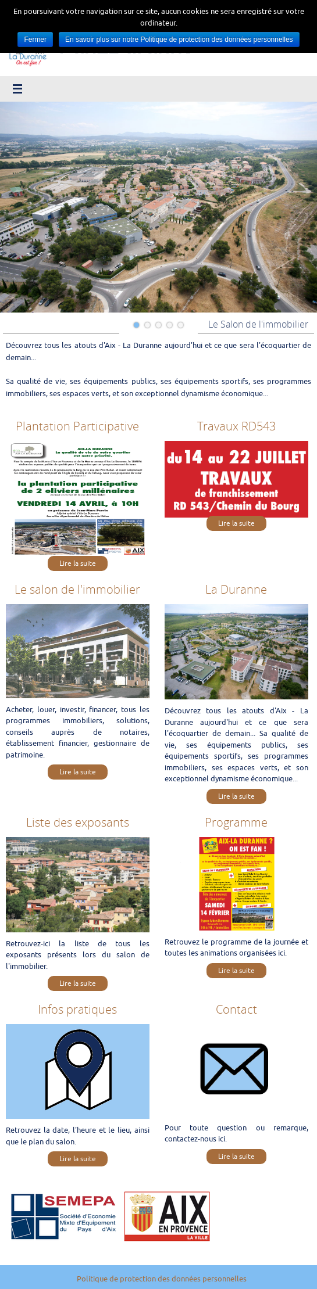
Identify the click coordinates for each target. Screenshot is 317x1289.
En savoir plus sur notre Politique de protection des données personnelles (179, 39)
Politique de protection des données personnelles (162, 1279)
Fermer (35, 39)
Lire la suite (77, 563)
